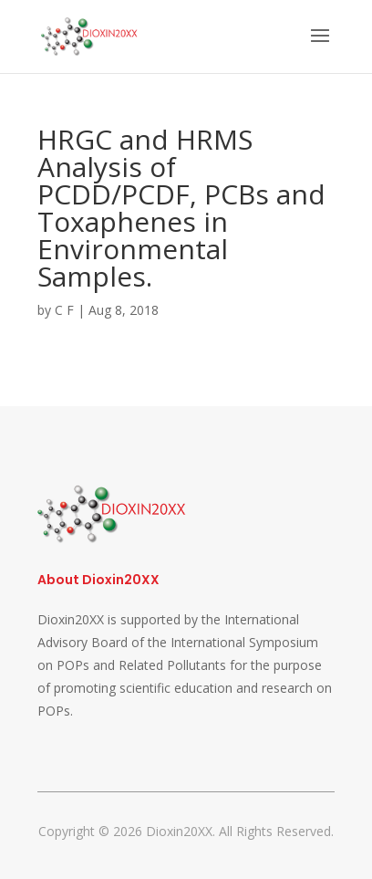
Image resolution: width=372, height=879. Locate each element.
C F (64, 310)
